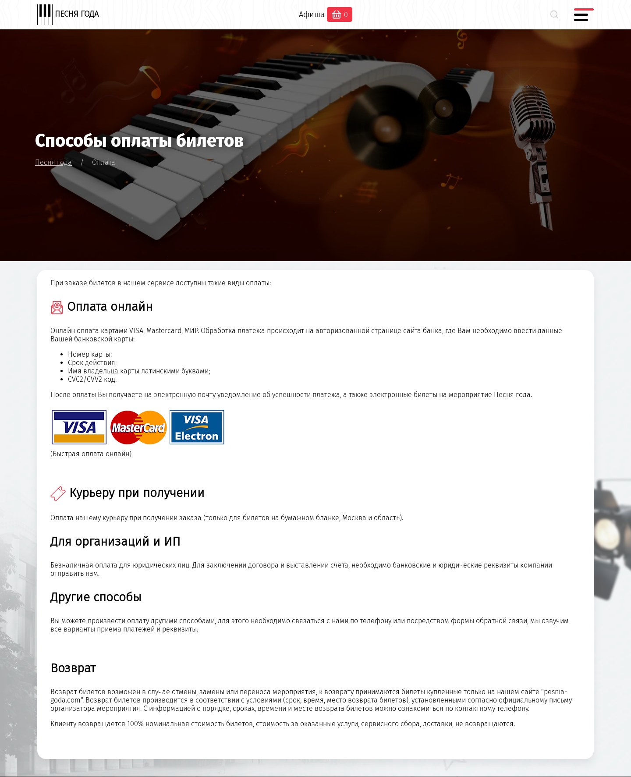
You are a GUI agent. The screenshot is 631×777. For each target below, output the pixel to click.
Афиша (312, 14)
